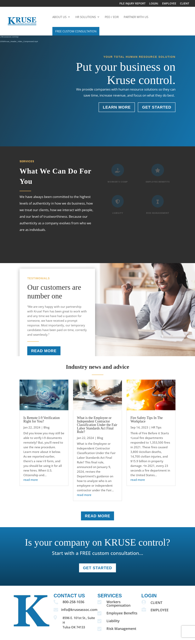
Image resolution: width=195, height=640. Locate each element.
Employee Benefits (121, 613)
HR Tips (156, 427)
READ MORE (43, 355)
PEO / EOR (112, 17)
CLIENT (184, 3)
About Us (59, 17)
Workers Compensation (118, 603)
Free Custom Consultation (75, 31)
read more (30, 480)
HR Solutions (85, 17)
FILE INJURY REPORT (132, 3)
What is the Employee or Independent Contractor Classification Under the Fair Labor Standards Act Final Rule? (97, 425)
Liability (113, 620)
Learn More (117, 107)
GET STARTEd (97, 568)
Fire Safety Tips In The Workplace (146, 419)
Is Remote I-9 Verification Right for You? (41, 419)
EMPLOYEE (169, 3)
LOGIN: (153, 3)
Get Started (156, 107)
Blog (46, 427)
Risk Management (121, 628)
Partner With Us (136, 17)
